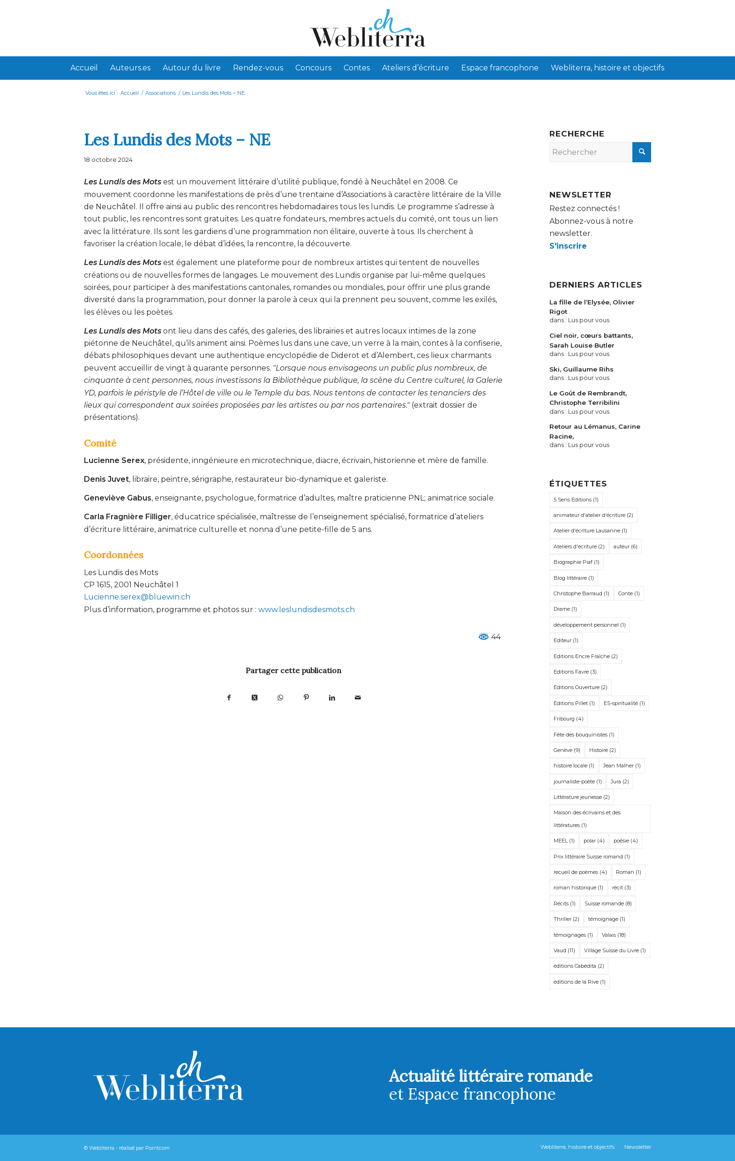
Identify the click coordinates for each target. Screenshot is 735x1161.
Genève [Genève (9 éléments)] (567, 750)
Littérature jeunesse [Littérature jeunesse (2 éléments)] (582, 797)
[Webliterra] (367, 28)
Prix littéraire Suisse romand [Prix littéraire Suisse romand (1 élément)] (592, 856)
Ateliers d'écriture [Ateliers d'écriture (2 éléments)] (579, 546)
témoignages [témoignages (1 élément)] (573, 935)
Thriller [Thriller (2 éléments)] (566, 919)
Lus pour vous (588, 320)
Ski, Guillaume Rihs (581, 369)
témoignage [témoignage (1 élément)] (606, 919)
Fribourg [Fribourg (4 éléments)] (569, 718)
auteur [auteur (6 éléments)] (626, 546)
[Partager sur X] (255, 697)
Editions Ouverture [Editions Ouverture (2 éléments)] (581, 687)
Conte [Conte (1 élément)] (629, 593)
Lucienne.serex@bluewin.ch (137, 596)
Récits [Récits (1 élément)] (565, 903)
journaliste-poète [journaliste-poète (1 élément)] (578, 781)
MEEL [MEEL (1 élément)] (564, 840)
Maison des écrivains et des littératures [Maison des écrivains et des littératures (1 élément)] (587, 818)
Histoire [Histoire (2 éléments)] (602, 750)
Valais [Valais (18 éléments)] (614, 935)
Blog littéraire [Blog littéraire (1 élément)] (574, 578)
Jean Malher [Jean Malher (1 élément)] (622, 765)
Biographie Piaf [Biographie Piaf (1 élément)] (577, 562)
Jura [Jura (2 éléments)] (620, 781)
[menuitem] (84, 68)
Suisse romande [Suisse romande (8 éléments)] (608, 903)
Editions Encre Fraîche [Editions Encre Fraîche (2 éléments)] (586, 656)
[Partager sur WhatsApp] (280, 697)
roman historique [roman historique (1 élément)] (578, 887)
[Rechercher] (600, 152)
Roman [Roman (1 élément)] (628, 872)
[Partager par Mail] (358, 697)
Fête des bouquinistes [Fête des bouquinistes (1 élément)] (584, 734)
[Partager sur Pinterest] (306, 697)
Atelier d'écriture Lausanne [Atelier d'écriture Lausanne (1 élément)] (590, 530)
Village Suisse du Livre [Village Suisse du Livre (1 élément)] (615, 950)
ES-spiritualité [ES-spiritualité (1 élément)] (624, 703)
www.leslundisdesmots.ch (305, 609)
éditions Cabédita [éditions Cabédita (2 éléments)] (579, 966)
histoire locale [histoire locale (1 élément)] (574, 765)
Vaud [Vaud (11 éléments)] (564, 950)
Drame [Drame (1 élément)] (565, 609)
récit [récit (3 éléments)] (621, 887)
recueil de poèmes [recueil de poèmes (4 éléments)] (580, 872)
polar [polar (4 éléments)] (594, 840)
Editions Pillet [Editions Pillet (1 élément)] (574, 703)
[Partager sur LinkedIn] (332, 697)
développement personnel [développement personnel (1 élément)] (590, 625)
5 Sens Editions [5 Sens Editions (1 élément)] (576, 499)
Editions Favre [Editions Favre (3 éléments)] (575, 671)
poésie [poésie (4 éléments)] (626, 840)
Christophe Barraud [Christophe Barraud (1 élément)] (581, 593)
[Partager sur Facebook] (229, 697)
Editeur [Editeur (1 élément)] (566, 640)
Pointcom (157, 1148)
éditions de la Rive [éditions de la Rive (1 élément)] (580, 982)
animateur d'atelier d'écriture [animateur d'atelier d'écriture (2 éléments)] (593, 515)
